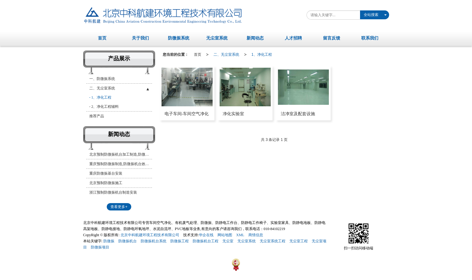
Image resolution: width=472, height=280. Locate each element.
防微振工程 (179, 241)
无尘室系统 (246, 241)
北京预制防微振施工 (105, 183)
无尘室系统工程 (272, 241)
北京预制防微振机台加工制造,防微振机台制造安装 (120, 154)
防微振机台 (127, 241)
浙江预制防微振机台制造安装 (113, 192)
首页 (197, 54)
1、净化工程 (261, 54)
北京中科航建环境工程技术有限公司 (150, 235)
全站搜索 (371, 15)
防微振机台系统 (153, 241)
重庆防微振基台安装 (105, 173)
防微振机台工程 (205, 241)
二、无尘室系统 (226, 54)
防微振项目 (100, 247)
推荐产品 (96, 116)
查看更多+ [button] (118, 207)
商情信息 (255, 235)
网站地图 (224, 235)
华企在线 (206, 235)
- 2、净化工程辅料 (104, 106)
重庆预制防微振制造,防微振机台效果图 (120, 164)
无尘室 (227, 241)
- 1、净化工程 (100, 97)
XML (240, 235)
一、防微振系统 (102, 79)
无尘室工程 (298, 241)
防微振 (108, 241)
